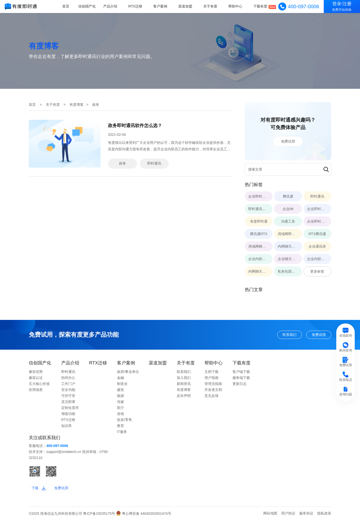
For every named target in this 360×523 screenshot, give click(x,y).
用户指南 (211, 379)
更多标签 (317, 271)
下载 (40, 490)
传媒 (120, 403)
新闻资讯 (184, 385)
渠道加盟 (187, 6)
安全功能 (68, 391)
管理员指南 (213, 385)
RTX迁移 (137, 6)
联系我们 (282, 335)
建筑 (120, 391)
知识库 (66, 427)
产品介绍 (113, 6)
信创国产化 (90, 6)
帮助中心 (236, 6)
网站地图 (270, 516)
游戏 (120, 415)
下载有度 (261, 6)
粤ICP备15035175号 (99, 516)
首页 (69, 6)
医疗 (120, 409)
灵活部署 (68, 403)
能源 (120, 397)
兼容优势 (36, 373)
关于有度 (211, 6)
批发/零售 (124, 421)
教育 (120, 427)
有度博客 (77, 105)
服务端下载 (241, 379)
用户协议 (288, 516)
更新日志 (239, 385)
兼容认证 (36, 379)
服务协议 (306, 516)
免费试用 (288, 141)
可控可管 (68, 397)
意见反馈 (211, 397)
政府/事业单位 (128, 373)
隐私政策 (324, 516)
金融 (120, 379)
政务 (122, 163)
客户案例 (162, 6)
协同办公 (68, 379)
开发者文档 (213, 391)
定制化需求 (70, 409)
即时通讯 (154, 163)
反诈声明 (184, 397)
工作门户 (68, 385)
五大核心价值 (39, 385)
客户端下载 (241, 373)
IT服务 (122, 433)
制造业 (122, 385)
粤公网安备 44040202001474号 (143, 516)
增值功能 (68, 415)
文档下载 (211, 373)
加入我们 (184, 379)
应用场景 (36, 391)
